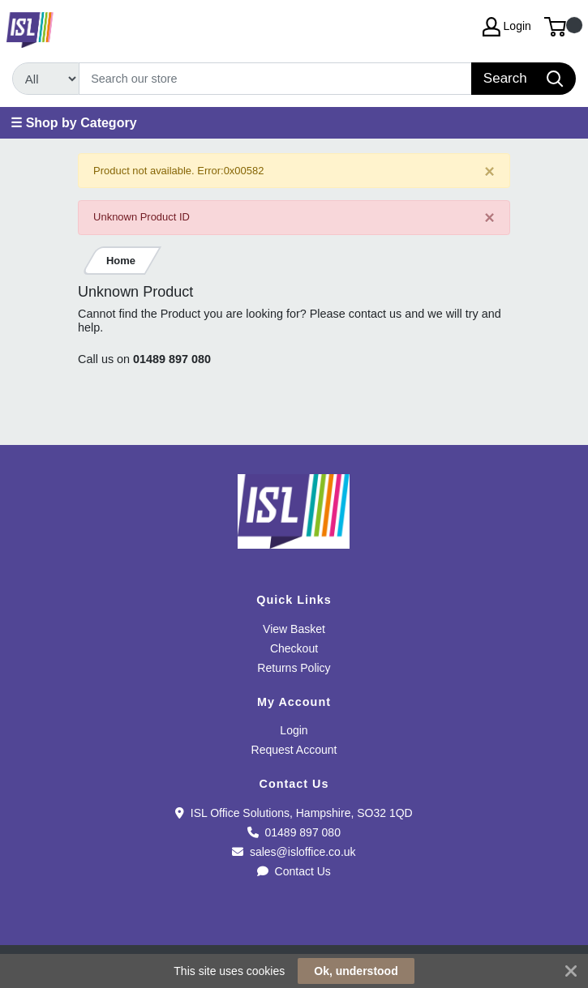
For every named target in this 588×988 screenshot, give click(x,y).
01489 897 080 (172, 359)
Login (293, 730)
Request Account (294, 749)
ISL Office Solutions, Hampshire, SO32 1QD (293, 812)
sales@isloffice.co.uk (293, 851)
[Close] (489, 171)
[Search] (276, 78)
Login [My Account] (507, 26)
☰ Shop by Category (73, 123)
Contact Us (294, 871)
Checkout (294, 648)
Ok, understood (355, 970)
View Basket (294, 628)
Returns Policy (293, 667)
